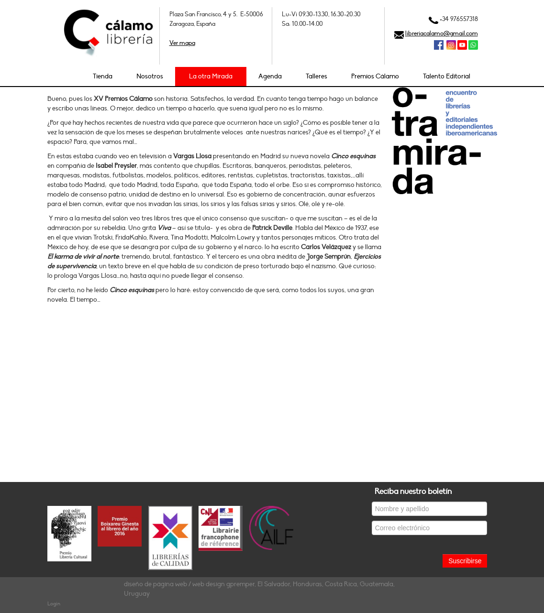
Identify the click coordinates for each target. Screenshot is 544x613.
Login (53, 604)
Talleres (316, 76)
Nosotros (149, 76)
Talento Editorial (446, 76)
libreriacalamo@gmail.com (441, 33)
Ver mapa (182, 43)
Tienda (102, 76)
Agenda (270, 76)
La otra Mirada (211, 76)
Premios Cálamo (375, 76)
